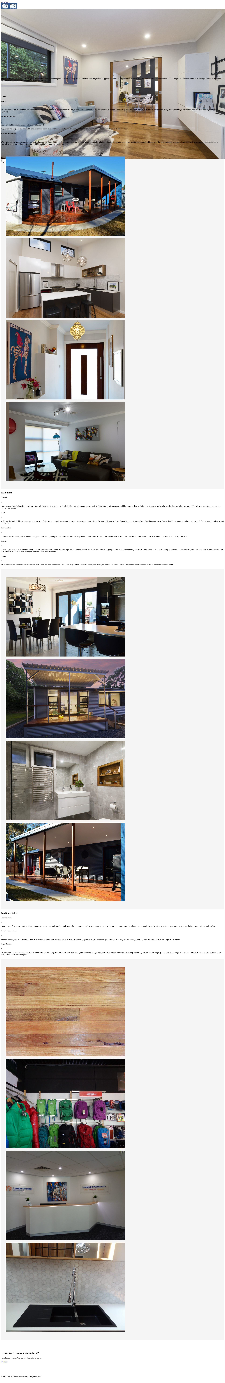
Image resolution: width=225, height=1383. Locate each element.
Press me (4, 1362)
